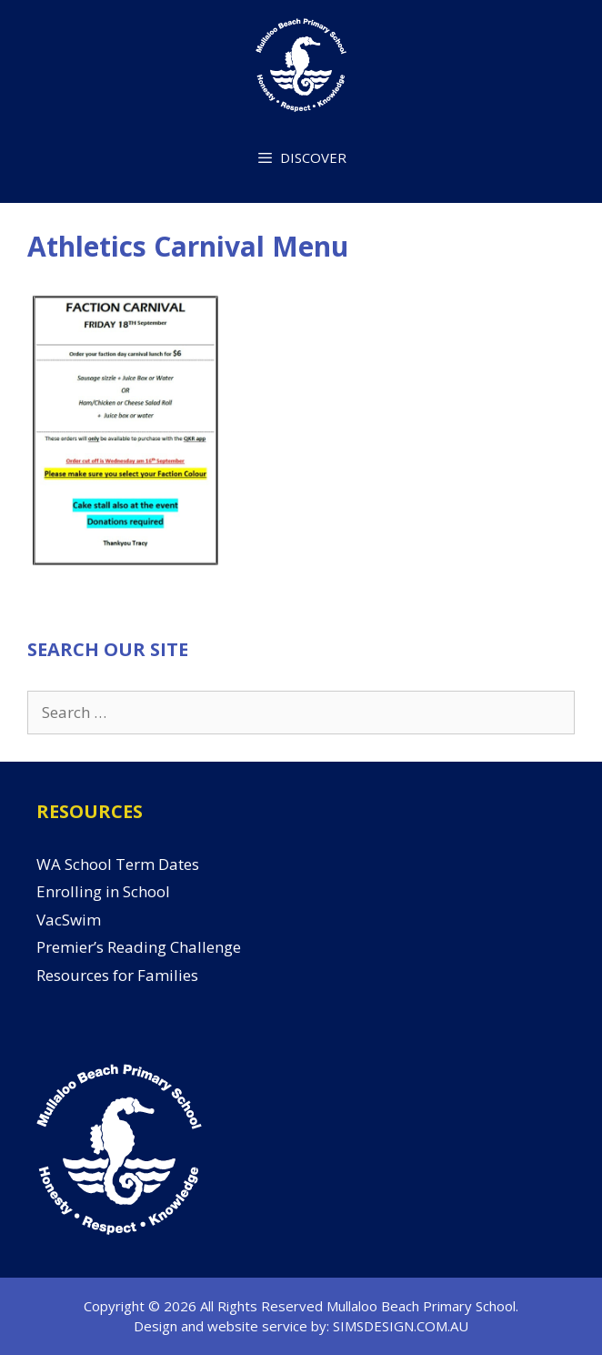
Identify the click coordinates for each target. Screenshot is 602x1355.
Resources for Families (117, 975)
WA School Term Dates (117, 864)
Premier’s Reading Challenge (138, 946)
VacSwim (68, 919)
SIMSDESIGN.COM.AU (400, 1326)
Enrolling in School (103, 891)
